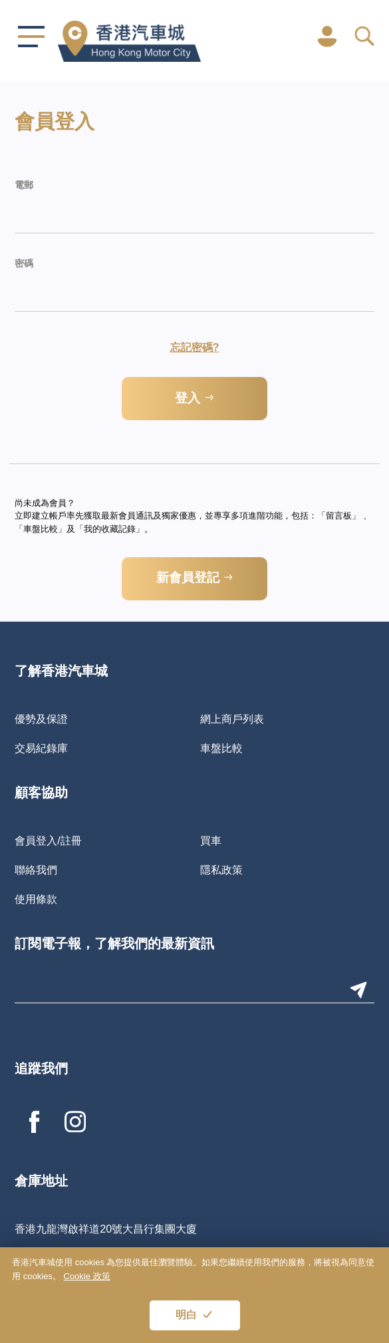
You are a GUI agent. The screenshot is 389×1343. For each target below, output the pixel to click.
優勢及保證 (41, 719)
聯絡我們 (36, 870)
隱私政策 (221, 870)
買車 (210, 840)
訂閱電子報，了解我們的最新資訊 (114, 944)
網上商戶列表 (232, 719)
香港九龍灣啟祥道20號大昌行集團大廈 (106, 1229)
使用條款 (36, 899)
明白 (186, 1315)
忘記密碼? (194, 347)
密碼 (24, 264)
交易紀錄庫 (41, 748)
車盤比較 (221, 748)
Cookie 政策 (87, 1276)
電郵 (24, 186)
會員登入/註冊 (48, 840)
